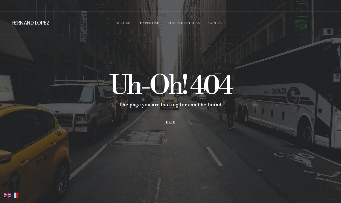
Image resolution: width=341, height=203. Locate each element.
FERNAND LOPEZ (30, 23)
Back (170, 122)
